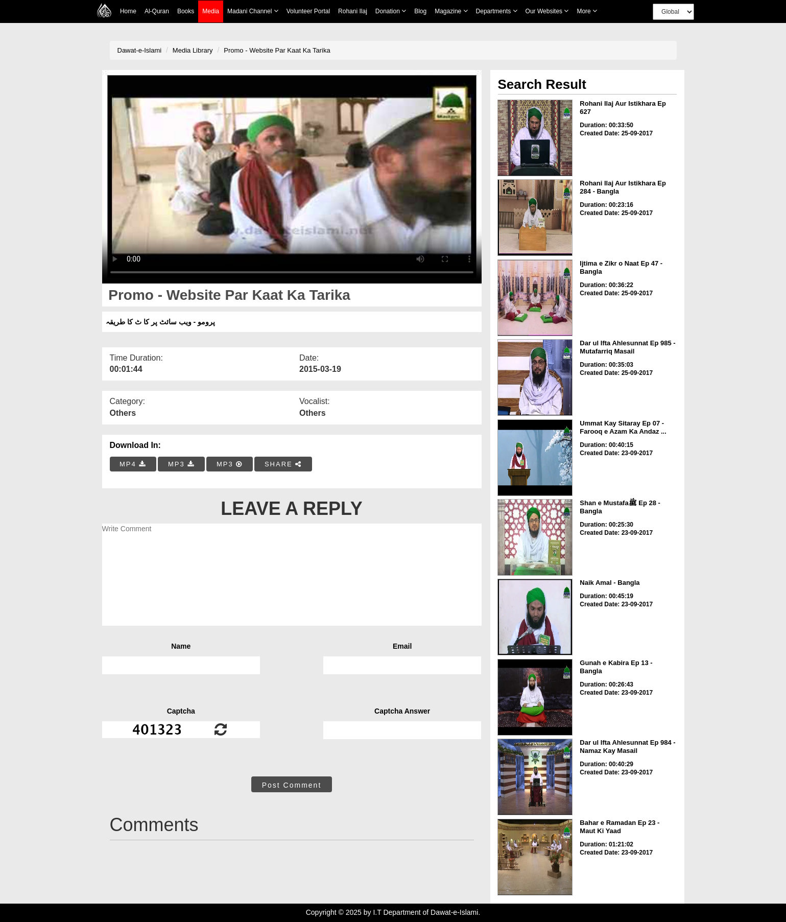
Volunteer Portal (308, 11)
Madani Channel (252, 11)
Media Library (193, 50)
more (587, 11)
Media (210, 11)
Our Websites (547, 11)
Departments (496, 11)
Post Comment (292, 785)
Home (128, 11)
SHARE (283, 464)
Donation (390, 11)
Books (185, 11)
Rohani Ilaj (352, 11)
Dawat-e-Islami (139, 50)
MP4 (133, 464)
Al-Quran (157, 11)
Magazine (451, 11)
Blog (420, 11)
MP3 (181, 464)
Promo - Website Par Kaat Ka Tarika (277, 50)
